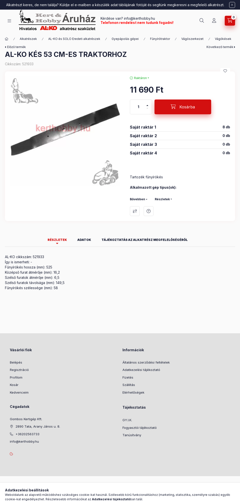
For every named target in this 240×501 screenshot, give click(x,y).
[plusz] (147, 103)
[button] (65, 131)
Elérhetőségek (133, 392)
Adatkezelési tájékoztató (141, 370)
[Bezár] (232, 5)
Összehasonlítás (135, 211)
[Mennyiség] (138, 107)
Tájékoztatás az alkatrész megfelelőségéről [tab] (145, 240)
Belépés (16, 362)
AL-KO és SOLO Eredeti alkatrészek (74, 39)
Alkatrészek (28, 39)
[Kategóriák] (9, 20)
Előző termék (16, 47)
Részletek (162, 199)
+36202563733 (27, 434)
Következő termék (219, 47)
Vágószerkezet (192, 39)
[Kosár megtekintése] (230, 21)
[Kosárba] (182, 107)
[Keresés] (202, 21)
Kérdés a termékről (149, 211)
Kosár (14, 385)
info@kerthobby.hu (139, 18)
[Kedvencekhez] (225, 71)
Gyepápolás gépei (125, 39)
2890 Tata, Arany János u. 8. (38, 426)
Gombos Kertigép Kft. (26, 419)
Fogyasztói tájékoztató (139, 428)
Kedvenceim (19, 392)
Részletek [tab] (57, 240)
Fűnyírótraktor (160, 39)
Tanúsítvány (131, 435)
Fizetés (127, 377)
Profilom (16, 377)
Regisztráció (19, 370)
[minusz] (147, 110)
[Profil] (214, 21)
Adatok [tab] (84, 240)
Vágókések (223, 39)
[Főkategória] (6, 39)
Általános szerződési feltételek (146, 362)
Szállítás (128, 385)
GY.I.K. (127, 420)
